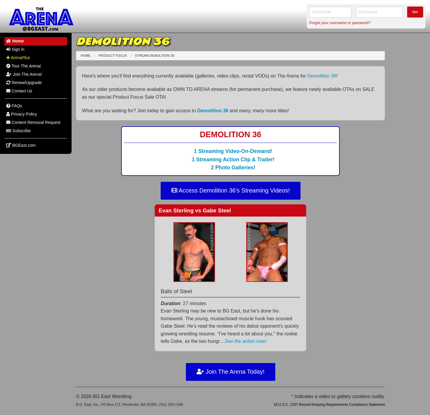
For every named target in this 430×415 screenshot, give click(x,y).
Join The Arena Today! (231, 371)
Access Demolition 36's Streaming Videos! (230, 190)
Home (85, 55)
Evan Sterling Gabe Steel (195, 210)
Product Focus (112, 55)
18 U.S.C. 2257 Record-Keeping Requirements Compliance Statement (329, 405)
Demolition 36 (321, 75)
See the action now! (246, 341)
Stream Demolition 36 (154, 55)
